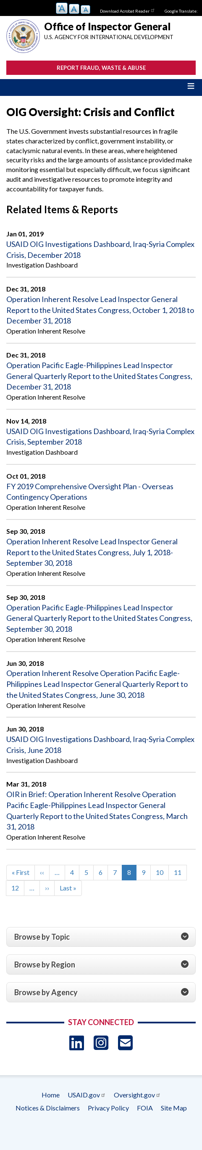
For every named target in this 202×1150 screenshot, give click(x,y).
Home (51, 1095)
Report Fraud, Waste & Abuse (101, 67)
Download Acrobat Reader (127, 10)
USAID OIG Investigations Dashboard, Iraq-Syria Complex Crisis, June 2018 (100, 744)
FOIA (145, 1108)
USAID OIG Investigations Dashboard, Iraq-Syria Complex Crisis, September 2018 (100, 437)
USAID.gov (87, 1095)
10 (162, 872)
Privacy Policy (108, 1108)
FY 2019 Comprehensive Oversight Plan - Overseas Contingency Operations (89, 492)
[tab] (101, 937)
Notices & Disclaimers (48, 1108)
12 (17, 887)
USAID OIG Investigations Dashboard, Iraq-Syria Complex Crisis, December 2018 (100, 249)
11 (180, 872)
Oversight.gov (137, 1095)
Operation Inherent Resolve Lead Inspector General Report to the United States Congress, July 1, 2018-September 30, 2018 (92, 552)
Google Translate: (181, 10)
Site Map (174, 1108)
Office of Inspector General (107, 26)
